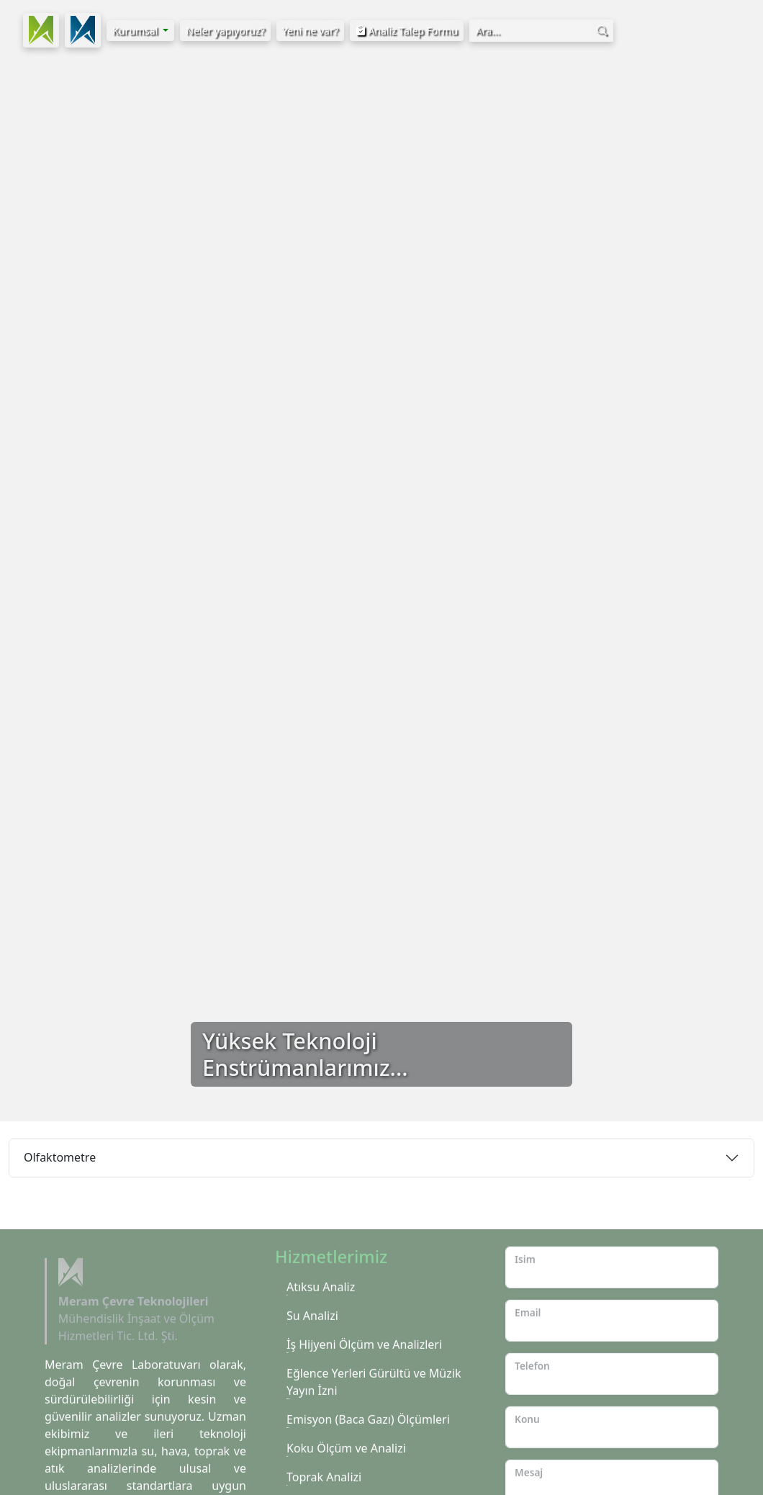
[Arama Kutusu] (530, 30)
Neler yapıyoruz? (225, 30)
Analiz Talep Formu (407, 30)
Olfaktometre (60, 1157)
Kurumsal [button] (136, 30)
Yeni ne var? (310, 30)
